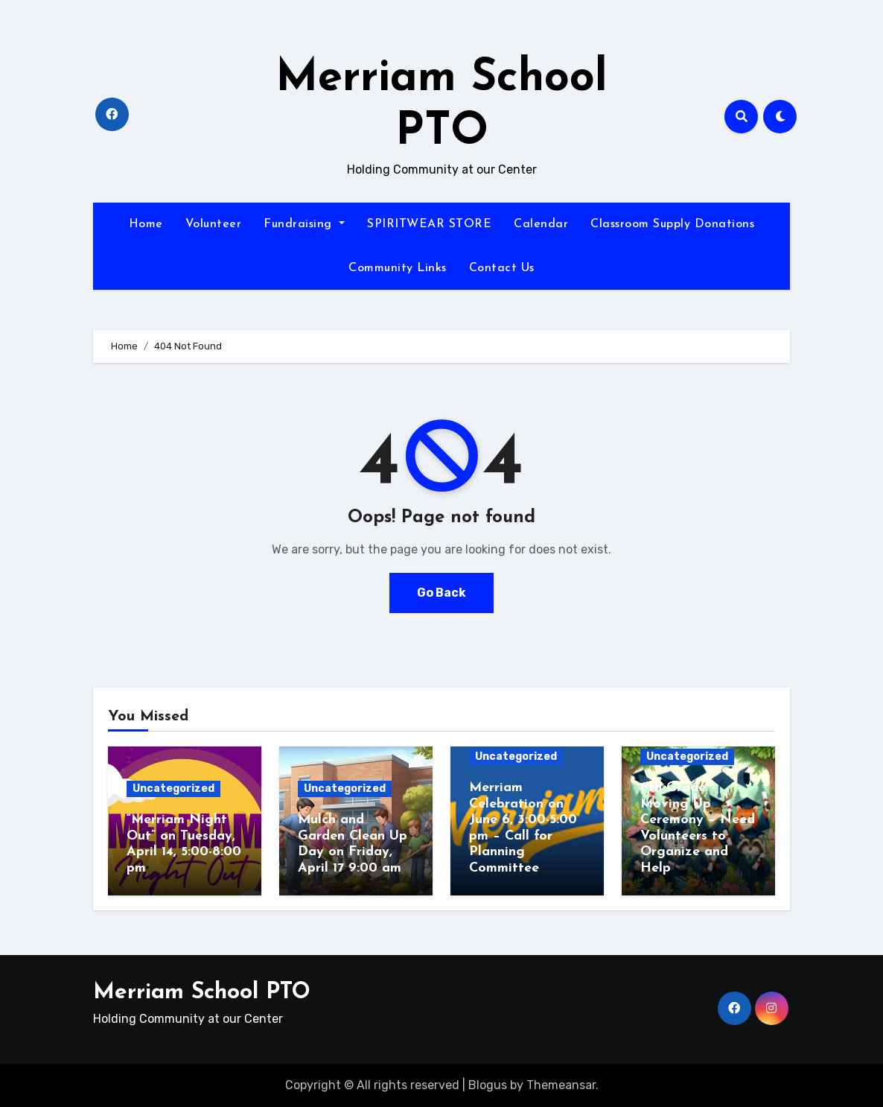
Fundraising (304, 224)
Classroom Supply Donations (672, 224)
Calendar (541, 224)
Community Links (397, 268)
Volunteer (213, 224)
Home (146, 224)
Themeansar (561, 1085)
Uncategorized (173, 788)
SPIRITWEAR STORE (429, 224)
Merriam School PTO (201, 992)
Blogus (487, 1085)
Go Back (441, 593)
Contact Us (502, 268)
